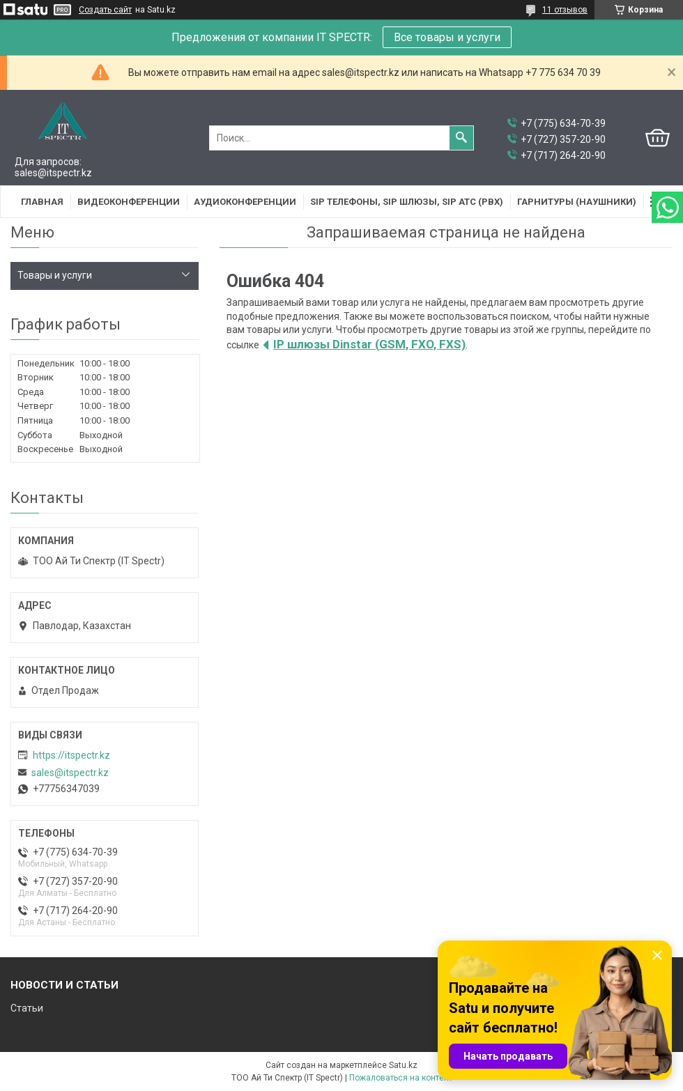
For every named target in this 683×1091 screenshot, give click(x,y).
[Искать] (461, 138)
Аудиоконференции (245, 201)
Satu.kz (403, 1065)
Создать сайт (105, 10)
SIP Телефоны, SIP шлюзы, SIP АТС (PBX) (406, 201)
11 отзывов (565, 10)
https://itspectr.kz (71, 755)
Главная (42, 201)
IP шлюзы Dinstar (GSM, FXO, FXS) (369, 344)
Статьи (26, 1008)
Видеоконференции (128, 201)
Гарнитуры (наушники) (576, 201)
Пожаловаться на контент (400, 1078)
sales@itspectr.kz (70, 772)
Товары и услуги (54, 275)
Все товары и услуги (447, 37)
